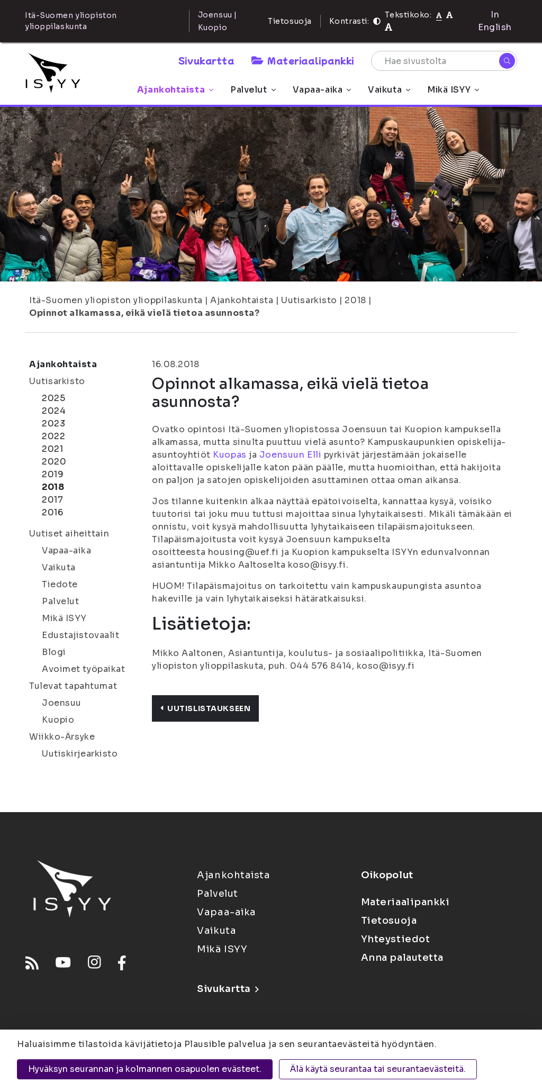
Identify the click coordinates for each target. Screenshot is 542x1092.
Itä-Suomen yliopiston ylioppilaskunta (116, 300)
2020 (54, 461)
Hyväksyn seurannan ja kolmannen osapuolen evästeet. (144, 1069)
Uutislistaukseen (205, 708)
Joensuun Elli (290, 454)
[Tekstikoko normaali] (439, 15)
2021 (52, 448)
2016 (52, 512)
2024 (54, 410)
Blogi (54, 652)
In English (495, 21)
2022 (53, 436)
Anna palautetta (402, 957)
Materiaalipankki (302, 60)
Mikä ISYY (453, 89)
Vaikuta (389, 89)
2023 (53, 423)
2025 (53, 398)
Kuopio (58, 719)
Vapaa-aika (322, 89)
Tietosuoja (290, 21)
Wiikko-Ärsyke (62, 736)
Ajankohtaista (175, 89)
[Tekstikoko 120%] (388, 27)
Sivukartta (206, 60)
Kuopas (229, 454)
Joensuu (62, 702)
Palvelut (252, 89)
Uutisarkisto (309, 300)
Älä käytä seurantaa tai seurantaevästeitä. (378, 1069)
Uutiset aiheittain (69, 533)
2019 (53, 474)
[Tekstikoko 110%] (449, 14)
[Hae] (507, 61)
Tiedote (60, 584)
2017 (52, 499)
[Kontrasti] (377, 21)
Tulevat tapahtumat (73, 685)
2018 (355, 300)
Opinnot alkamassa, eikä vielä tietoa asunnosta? (144, 313)
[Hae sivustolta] (444, 61)
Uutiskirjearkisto (80, 753)
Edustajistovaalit (81, 635)
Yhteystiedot (395, 939)
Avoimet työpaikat (83, 669)
